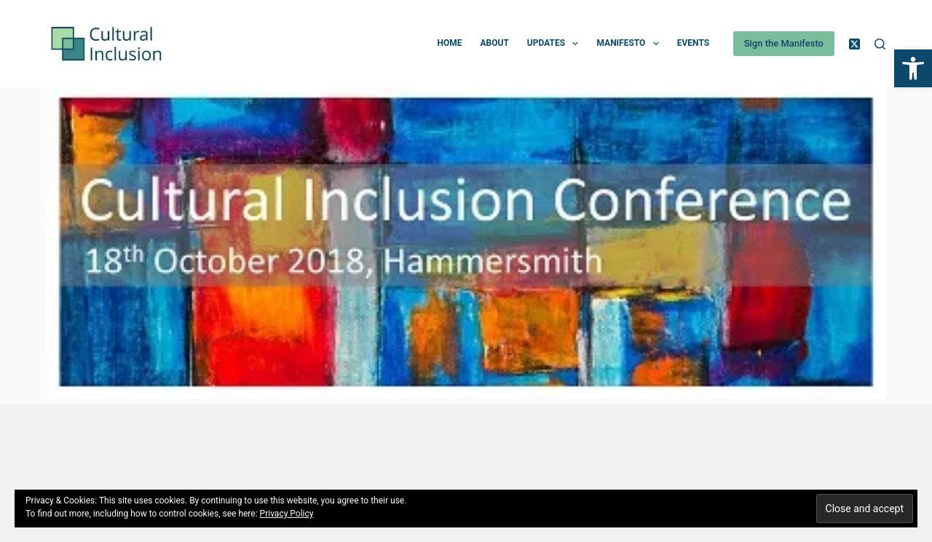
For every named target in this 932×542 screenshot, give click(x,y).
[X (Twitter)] (854, 44)
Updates (556, 43)
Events (693, 43)
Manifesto (630, 43)
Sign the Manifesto (784, 43)
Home (449, 43)
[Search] (879, 44)
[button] (913, 68)
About (494, 43)
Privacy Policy (287, 514)
